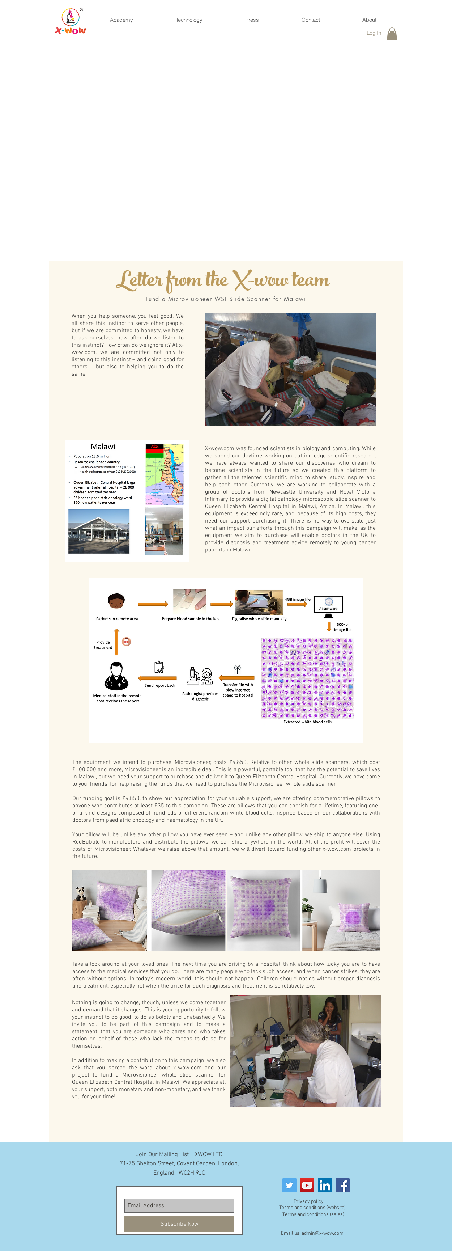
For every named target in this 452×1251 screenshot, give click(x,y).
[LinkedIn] (325, 1185)
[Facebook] (343, 1185)
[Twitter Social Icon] (289, 1185)
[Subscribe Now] (179, 1224)
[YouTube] (307, 1185)
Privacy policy (309, 1202)
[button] (392, 33)
